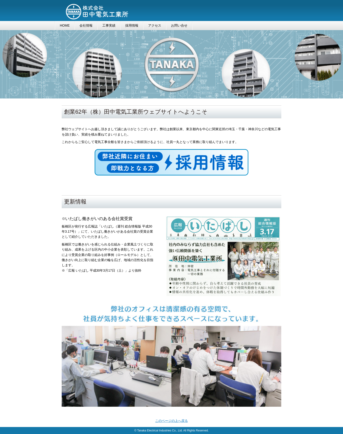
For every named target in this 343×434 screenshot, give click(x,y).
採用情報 (131, 25)
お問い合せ (179, 25)
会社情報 (86, 25)
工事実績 (108, 25)
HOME (65, 25)
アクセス (154, 25)
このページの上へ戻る (171, 421)
